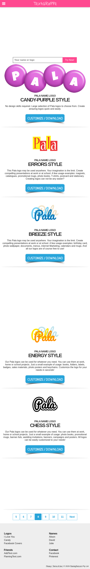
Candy (7, 540)
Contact (53, 549)
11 (62, 516)
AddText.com (10, 553)
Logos (7, 533)
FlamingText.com (12, 556)
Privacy (48, 566)
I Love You (9, 537)
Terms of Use (57, 566)
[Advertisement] (45, 32)
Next (72, 516)
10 (53, 516)
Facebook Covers (13, 543)
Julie (51, 543)
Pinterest (53, 556)
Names (53, 533)
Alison (52, 537)
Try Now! (69, 60)
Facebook (54, 553)
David (52, 540)
